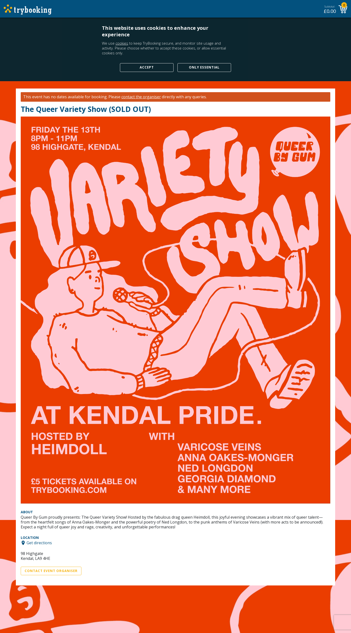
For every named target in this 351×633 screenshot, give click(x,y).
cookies (122, 43)
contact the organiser (141, 97)
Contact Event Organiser (51, 571)
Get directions (39, 542)
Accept (147, 67)
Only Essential (204, 67)
